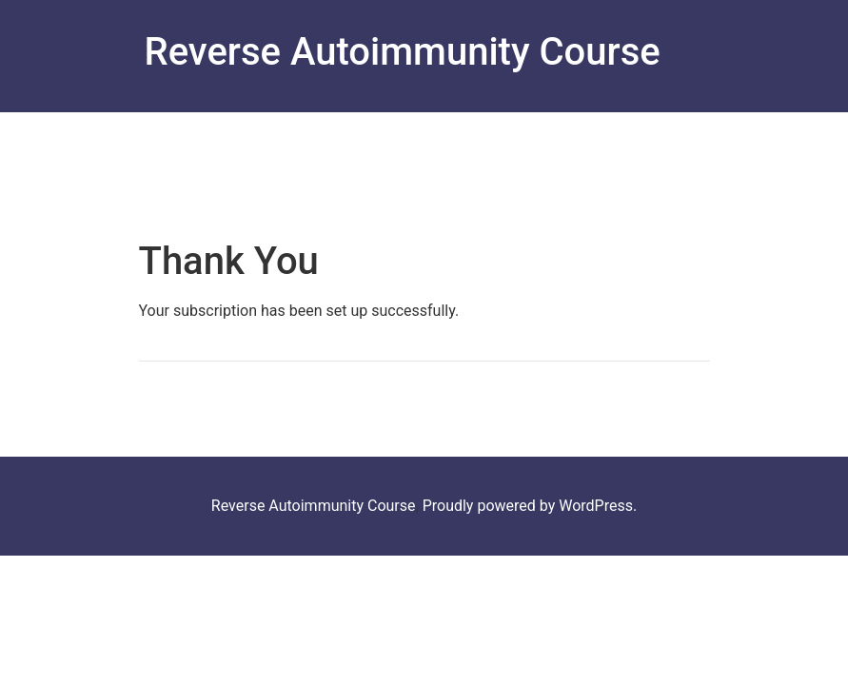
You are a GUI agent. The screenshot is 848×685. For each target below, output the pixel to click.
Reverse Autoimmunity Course (402, 51)
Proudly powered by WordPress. (530, 506)
